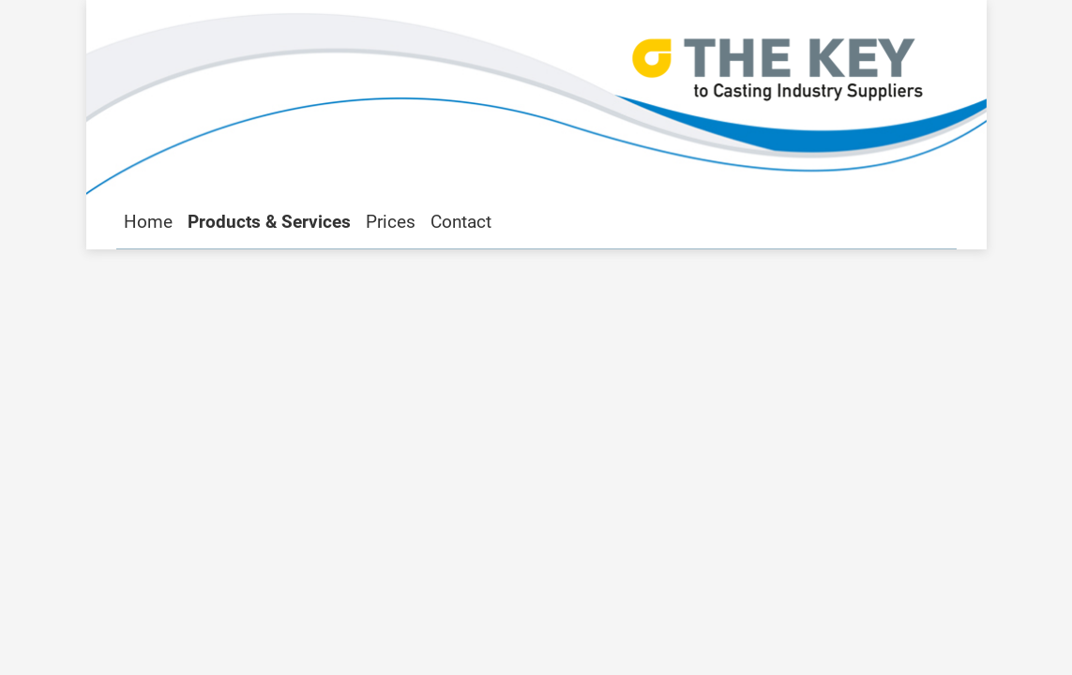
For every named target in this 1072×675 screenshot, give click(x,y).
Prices (390, 221)
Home (148, 221)
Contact (460, 221)
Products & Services (269, 221)
